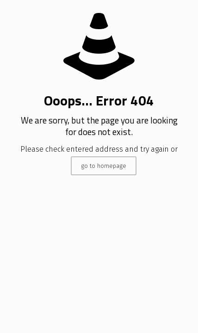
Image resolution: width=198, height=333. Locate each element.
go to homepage (103, 165)
